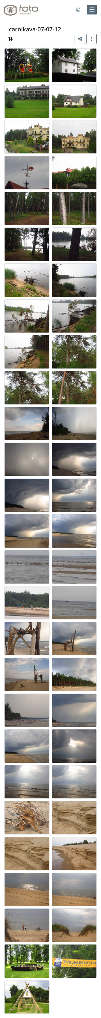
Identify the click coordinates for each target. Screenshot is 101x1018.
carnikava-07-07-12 (35, 29)
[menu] (92, 9)
